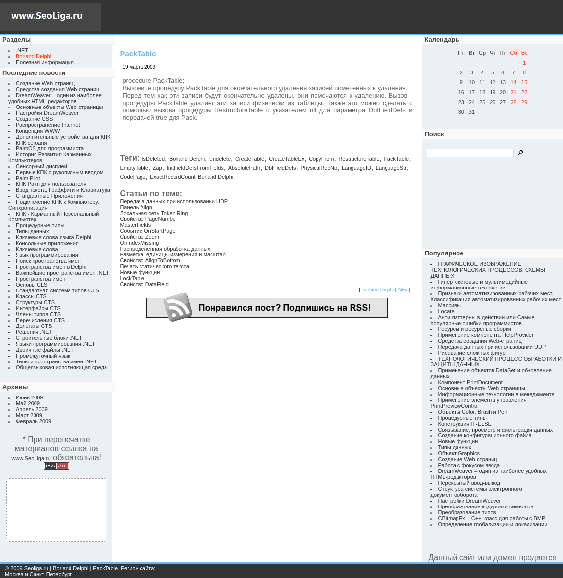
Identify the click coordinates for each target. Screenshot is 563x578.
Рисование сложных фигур (471, 353)
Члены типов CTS (38, 314)
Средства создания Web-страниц (57, 89)
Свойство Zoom (139, 237)
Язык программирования (47, 255)
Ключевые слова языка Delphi (53, 237)
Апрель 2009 (32, 409)
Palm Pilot (28, 178)
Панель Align (136, 207)
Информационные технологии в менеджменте (496, 394)
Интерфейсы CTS (38, 308)
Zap (157, 168)
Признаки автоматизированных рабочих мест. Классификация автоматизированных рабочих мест (495, 296)
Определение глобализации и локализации (492, 524)
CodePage (132, 177)
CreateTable (249, 159)
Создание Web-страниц (45, 83)
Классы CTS (31, 296)
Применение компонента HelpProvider (485, 335)
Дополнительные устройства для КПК (63, 137)
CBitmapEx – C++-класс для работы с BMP (491, 518)
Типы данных (32, 231)
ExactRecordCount (172, 177)
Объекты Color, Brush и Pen (472, 412)
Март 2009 (29, 415)
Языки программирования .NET (55, 344)
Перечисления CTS (40, 320)
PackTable (396, 159)
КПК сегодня (31, 142)
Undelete (220, 159)
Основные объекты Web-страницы (59, 107)
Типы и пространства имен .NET (56, 361)
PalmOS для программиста (50, 148)
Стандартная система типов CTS (57, 290)
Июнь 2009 (29, 397)
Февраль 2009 (33, 421)
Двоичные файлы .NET (45, 350)
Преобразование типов (467, 512)
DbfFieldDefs (280, 168)
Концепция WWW (38, 131)
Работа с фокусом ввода (469, 465)
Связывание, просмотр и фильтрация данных (495, 430)
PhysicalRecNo (318, 168)
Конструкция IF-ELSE (464, 424)
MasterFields (135, 225)
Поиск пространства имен (48, 261)
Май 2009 (28, 403)
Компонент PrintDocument (470, 382)
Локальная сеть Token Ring (154, 213)
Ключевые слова (37, 249)
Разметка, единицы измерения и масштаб (172, 254)
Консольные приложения (47, 243)
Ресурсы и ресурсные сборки (474, 329)
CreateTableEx (286, 159)
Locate (446, 311)
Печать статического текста (154, 266)
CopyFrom (321, 159)
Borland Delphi (187, 159)
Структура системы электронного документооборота (476, 492)
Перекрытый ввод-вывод (469, 483)
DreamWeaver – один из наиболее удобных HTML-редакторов (55, 98)
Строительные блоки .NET (49, 338)
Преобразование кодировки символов (485, 506)
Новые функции (140, 272)
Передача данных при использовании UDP (174, 201)
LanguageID (356, 168)
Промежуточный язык (43, 356)
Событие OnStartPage (147, 231)
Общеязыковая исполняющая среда (61, 367)
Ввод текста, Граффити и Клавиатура (63, 190)
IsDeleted (153, 159)
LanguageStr (391, 168)
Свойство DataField (144, 284)
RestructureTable (358, 159)
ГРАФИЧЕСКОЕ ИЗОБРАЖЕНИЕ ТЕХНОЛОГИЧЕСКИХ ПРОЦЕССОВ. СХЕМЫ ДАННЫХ (487, 270)
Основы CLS (31, 285)
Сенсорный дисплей (41, 166)
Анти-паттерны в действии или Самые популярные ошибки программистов (482, 320)
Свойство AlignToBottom (150, 260)
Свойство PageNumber (148, 219)
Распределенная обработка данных (165, 249)
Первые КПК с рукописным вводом (60, 172)
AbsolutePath (244, 168)
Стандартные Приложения (49, 196)
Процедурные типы (40, 225)
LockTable (132, 278)
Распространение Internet (48, 125)
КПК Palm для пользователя (51, 184)
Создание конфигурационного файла (484, 435)
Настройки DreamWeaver (47, 113)
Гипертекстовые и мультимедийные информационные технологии (479, 284)
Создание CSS (34, 119)
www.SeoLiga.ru (31, 458)
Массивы (449, 305)
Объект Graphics (459, 453)
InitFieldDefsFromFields (195, 168)
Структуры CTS (35, 302)
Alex (402, 289)
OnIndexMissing (139, 243)
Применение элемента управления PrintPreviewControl (478, 403)
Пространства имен (40, 279)
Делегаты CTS (34, 326)
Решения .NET (34, 332)
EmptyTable (134, 168)
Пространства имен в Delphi (51, 267)
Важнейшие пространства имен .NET (62, 273)
